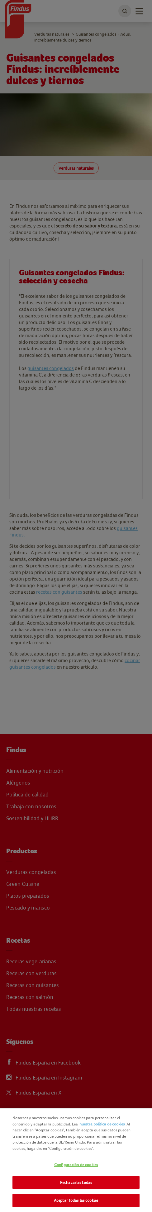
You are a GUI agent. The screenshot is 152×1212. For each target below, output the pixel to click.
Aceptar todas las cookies (76, 1200)
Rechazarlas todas (76, 1182)
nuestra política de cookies (102, 1124)
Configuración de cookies (76, 1164)
